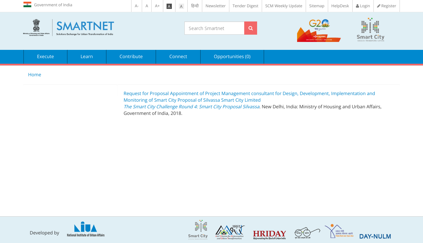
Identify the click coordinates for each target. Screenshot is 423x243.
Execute (45, 56)
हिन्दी (195, 6)
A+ (157, 6)
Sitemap (317, 6)
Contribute (131, 56)
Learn (87, 56)
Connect (178, 56)
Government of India (47, 5)
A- (136, 6)
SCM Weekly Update (283, 6)
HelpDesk (340, 6)
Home (34, 75)
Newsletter (216, 6)
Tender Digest (245, 6)
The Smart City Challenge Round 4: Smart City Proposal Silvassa (191, 107)
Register (386, 6)
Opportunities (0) (232, 56)
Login (363, 6)
